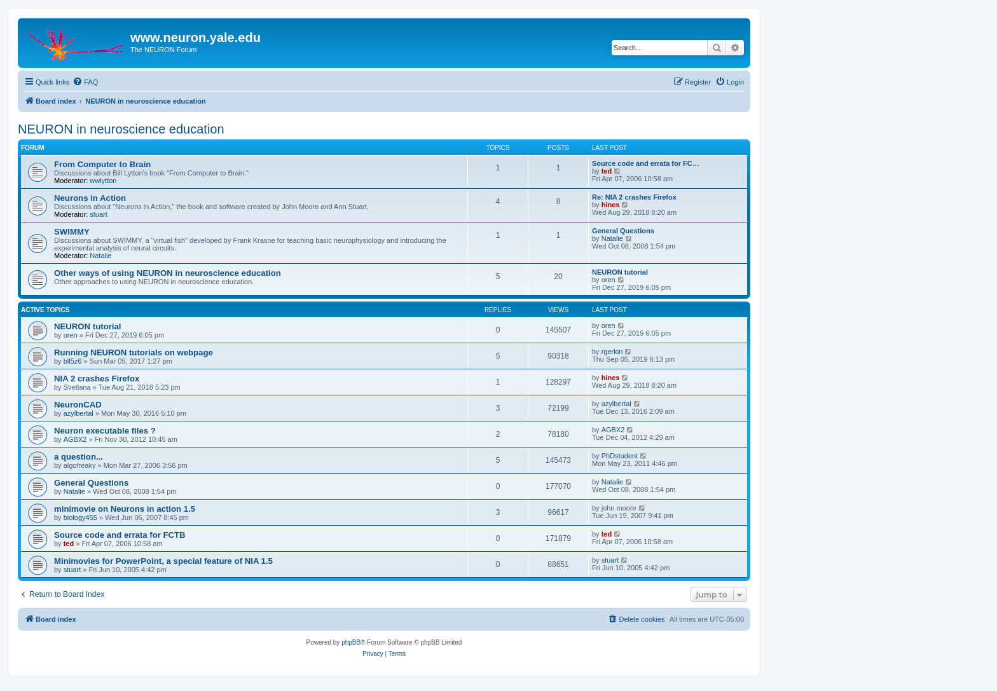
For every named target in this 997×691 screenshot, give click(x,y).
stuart (98, 214)
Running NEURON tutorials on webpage (133, 352)
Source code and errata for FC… (645, 163)
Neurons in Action (90, 198)
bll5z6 (73, 361)
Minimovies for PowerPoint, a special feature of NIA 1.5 (163, 561)
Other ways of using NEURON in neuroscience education (167, 273)
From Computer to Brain (102, 164)
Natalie (100, 255)
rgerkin (612, 351)
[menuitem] (85, 82)
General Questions (623, 231)
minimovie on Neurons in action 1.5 (124, 509)
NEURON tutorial (620, 272)
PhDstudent (620, 456)
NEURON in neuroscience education (121, 129)
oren (608, 280)
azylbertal (78, 413)
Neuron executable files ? (105, 430)
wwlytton (103, 180)
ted (607, 171)
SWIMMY (72, 231)
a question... (78, 457)
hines (611, 205)
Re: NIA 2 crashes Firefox (634, 197)
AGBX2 (75, 439)
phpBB (351, 642)
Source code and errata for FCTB (120, 535)
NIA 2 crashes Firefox (96, 378)
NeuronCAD (78, 404)
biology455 (80, 517)
